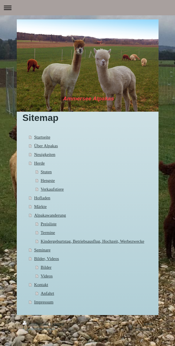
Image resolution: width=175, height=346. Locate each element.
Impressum (44, 302)
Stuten (46, 172)
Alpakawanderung (50, 215)
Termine (48, 232)
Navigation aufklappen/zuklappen (87, 7)
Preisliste (49, 224)
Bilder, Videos (46, 258)
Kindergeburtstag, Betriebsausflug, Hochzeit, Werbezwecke (92, 241)
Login (147, 323)
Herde (39, 163)
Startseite (42, 137)
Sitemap (58, 323)
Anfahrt (47, 293)
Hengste (48, 180)
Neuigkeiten (44, 154)
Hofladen (42, 198)
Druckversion (36, 323)
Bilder (46, 267)
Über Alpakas (46, 145)
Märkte (40, 206)
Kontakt (41, 284)
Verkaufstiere (52, 189)
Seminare (42, 250)
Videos (47, 276)
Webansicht (143, 328)
